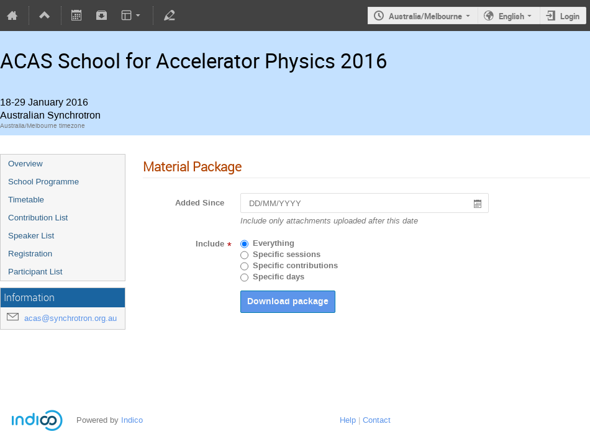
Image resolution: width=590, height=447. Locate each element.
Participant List (35, 271)
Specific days (278, 276)
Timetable (26, 199)
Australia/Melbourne (425, 16)
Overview (25, 163)
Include (210, 244)
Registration (30, 253)
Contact (377, 420)
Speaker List (31, 235)
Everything (273, 243)
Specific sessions (286, 254)
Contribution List (38, 217)
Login (569, 16)
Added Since (199, 203)
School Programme (43, 181)
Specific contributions (295, 265)
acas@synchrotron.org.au (70, 318)
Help (348, 420)
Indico (132, 420)
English (511, 16)
